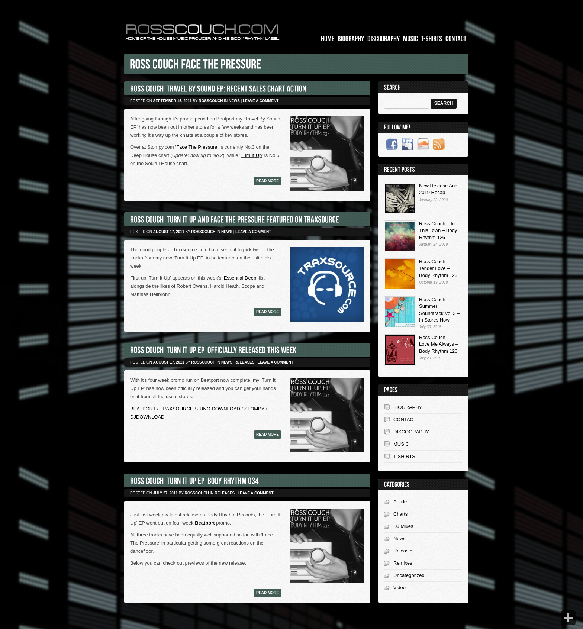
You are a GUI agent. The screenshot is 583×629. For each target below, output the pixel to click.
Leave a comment (260, 101)
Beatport (205, 523)
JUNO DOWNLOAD (218, 409)
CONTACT (404, 419)
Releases (245, 362)
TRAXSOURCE (176, 409)
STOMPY (254, 409)
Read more (267, 181)
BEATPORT (143, 409)
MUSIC (401, 444)
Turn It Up (251, 155)
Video (399, 587)
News (234, 101)
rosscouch (211, 101)
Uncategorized (409, 575)
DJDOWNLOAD (147, 417)
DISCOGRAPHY (411, 432)
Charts (400, 514)
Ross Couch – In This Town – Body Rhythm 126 (438, 230)
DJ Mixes (403, 526)
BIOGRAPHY (407, 407)
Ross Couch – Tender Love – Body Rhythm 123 (438, 268)
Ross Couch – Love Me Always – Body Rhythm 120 (438, 344)
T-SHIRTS (404, 456)
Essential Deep (240, 278)
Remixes (402, 563)
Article (400, 501)
